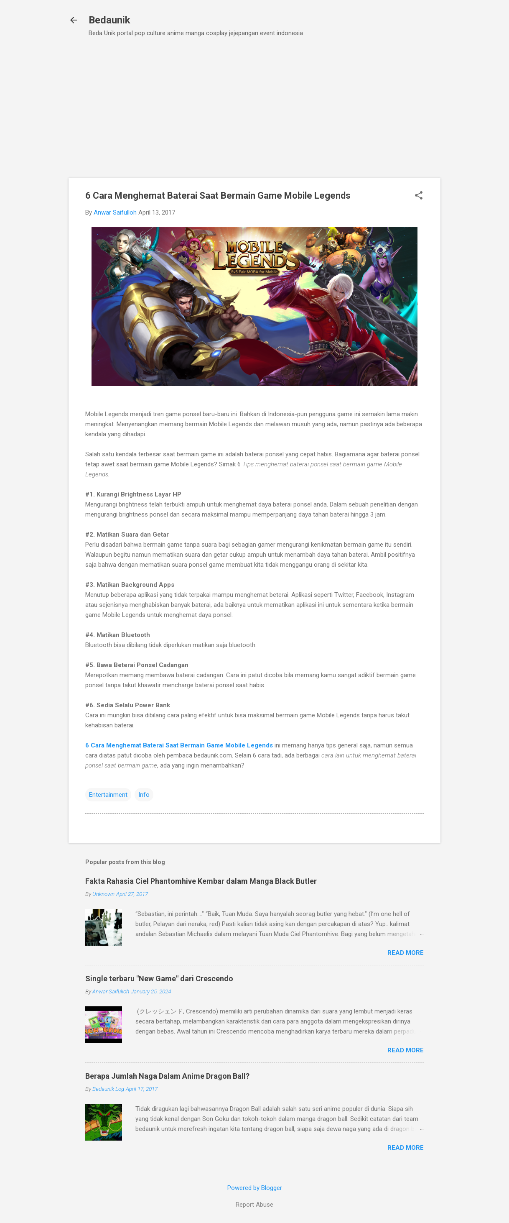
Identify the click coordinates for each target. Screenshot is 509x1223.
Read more (405, 953)
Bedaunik (109, 20)
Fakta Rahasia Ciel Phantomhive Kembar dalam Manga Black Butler (201, 881)
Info (144, 794)
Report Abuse (254, 1204)
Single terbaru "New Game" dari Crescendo (159, 978)
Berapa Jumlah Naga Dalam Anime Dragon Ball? (167, 1076)
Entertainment (108, 794)
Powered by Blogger (254, 1188)
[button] (419, 196)
